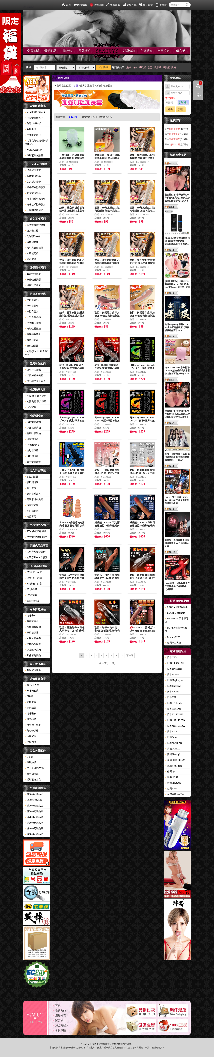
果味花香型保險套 (35, 199)
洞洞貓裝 (30, 708)
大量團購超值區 (34, 210)
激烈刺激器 (31, 476)
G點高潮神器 (32, 236)
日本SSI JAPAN (174, 714)
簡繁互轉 (130, 5)
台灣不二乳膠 (173, 642)
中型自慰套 (31, 311)
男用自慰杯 (31, 300)
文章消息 (163, 50)
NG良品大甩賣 (33, 150)
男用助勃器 (31, 345)
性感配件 (30, 736)
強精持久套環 (33, 369)
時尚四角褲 (31, 774)
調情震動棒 (31, 242)
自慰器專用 (31, 450)
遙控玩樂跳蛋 (33, 285)
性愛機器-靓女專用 (35, 401)
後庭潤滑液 (31, 456)
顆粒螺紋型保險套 (35, 187)
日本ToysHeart (173, 669)
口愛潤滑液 (31, 439)
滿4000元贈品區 (34, 817)
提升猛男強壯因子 (35, 381)
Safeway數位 (172, 637)
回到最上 (198, 95)
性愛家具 (30, 407)
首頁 (66, 5)
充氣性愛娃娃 (33, 328)
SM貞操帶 (31, 589)
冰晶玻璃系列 (33, 649)
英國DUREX (172, 748)
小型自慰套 (31, 306)
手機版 (161, 5)
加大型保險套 (33, 181)
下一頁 (129, 655)
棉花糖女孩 (31, 690)
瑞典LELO (171, 777)
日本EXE (170, 697)
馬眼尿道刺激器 (34, 499)
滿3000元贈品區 (34, 811)
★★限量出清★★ (35, 112)
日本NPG (171, 657)
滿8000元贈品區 (34, 834)
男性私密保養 (33, 644)
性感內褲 (30, 742)
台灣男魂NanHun (174, 794)
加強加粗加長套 (34, 375)
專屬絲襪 (30, 762)
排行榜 (67, 50)
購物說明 (97, 5)
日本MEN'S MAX (175, 726)
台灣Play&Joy (173, 783)
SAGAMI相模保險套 (176, 607)
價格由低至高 (88, 117)
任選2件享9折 (33, 123)
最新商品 (50, 50)
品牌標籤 (85, 50)
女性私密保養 (33, 638)
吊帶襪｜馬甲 (33, 725)
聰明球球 (30, 259)
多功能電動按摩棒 (35, 225)
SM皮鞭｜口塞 (33, 583)
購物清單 (197, 83)
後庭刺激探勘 (33, 627)
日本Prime (171, 737)
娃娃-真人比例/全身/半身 (36, 353)
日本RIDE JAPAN (175, 720)
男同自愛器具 (33, 494)
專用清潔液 (31, 632)
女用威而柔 (31, 253)
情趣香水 (30, 615)
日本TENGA (172, 674)
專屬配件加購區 (34, 155)
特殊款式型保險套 (35, 204)
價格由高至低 (105, 117)
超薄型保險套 (33, 176)
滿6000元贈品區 (34, 828)
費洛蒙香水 (31, 621)
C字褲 (29, 696)
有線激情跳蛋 (33, 274)
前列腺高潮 (31, 511)
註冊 (180, 109)
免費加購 (33, 50)
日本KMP (171, 731)
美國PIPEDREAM (175, 760)
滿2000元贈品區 (34, 805)
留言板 (180, 50)
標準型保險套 (33, 170)
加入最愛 (146, 5)
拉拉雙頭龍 (31, 505)
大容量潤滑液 (33, 462)
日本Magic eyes (174, 680)
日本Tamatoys (173, 686)
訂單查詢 (129, 50)
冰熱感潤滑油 (33, 427)
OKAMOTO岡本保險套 (176, 620)
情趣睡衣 (30, 713)
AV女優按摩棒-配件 (36, 537)
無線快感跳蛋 (33, 279)
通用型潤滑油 (33, 422)
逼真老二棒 (31, 230)
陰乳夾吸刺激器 (34, 248)
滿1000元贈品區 (34, 794)
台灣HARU (172, 788)
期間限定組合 (33, 135)
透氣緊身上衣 (33, 779)
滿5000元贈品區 (34, 823)
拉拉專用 (30, 516)
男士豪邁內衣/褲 (34, 768)
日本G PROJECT (174, 663)
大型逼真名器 (33, 317)
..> (122, 655)
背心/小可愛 (32, 685)
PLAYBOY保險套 (175, 613)
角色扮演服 (31, 730)
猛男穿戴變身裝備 (35, 552)
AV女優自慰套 (33, 323)
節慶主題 (30, 702)
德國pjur (170, 771)
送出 (170, 109)
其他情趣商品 (33, 655)
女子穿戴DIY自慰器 (36, 557)
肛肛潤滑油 (31, 482)
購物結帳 (80, 5)
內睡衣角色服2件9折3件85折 (36, 142)
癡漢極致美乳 (33, 334)
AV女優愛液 (32, 445)
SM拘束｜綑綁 (33, 578)
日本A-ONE (172, 691)
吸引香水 (30, 488)
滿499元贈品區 (33, 800)
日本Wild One (173, 709)
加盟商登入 (62, 1025)
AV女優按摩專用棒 (35, 531)
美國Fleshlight (173, 754)
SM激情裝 (31, 595)
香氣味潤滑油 (33, 433)
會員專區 (60, 1030)
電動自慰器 (31, 340)
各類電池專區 (33, 670)
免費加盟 (113, 5)
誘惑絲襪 (30, 719)
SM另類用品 (32, 601)
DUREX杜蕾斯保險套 (176, 630)
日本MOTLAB (173, 743)
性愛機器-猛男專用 (35, 396)
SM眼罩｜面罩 (33, 572)
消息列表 (60, 1015)
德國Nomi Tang (173, 766)
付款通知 (146, 50)
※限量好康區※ (34, 118)
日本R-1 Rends (173, 703)
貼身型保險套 (33, 193)
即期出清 (30, 129)
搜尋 (103, 67)
